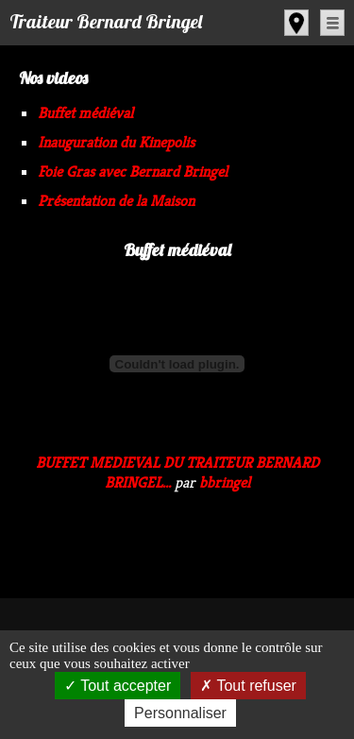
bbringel (224, 482)
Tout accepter (117, 686)
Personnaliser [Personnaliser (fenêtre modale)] (180, 713)
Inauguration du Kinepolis (116, 142)
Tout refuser (248, 686)
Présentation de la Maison (116, 201)
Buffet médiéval (85, 113)
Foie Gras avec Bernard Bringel (133, 171)
